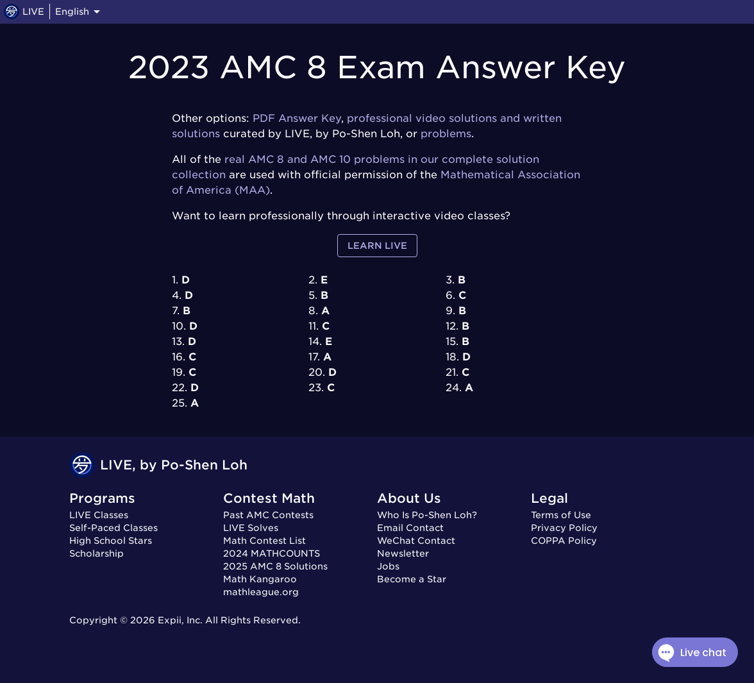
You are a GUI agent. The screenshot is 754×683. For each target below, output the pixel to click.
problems (446, 134)
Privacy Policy (564, 528)
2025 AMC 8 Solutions (275, 566)
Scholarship (96, 553)
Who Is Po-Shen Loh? (427, 515)
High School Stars (110, 540)
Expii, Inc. (180, 620)
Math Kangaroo (260, 579)
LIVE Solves (250, 528)
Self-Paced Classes (113, 528)
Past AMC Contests (268, 515)
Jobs (388, 566)
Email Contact (410, 528)
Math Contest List (264, 540)
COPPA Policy (564, 540)
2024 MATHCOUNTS (271, 553)
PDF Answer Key (297, 118)
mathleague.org (261, 592)
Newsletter (403, 553)
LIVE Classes (98, 515)
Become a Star (411, 579)
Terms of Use (561, 515)
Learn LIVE (377, 246)
